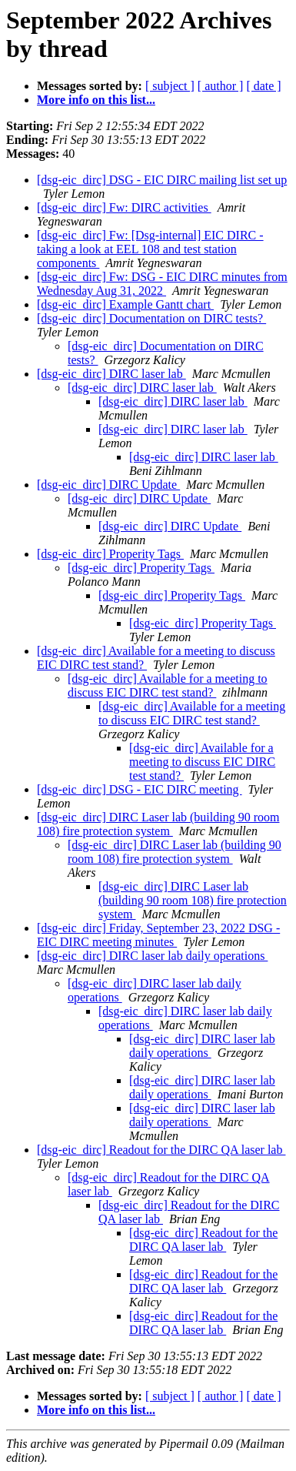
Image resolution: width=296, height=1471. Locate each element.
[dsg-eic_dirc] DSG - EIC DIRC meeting (139, 789)
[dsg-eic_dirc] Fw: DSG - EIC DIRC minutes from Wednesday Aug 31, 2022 (162, 283)
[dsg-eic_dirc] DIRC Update (108, 484)
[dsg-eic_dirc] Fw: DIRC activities (124, 207)
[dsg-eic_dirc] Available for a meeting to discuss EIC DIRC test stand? (168, 685)
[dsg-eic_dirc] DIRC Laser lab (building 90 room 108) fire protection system (158, 824)
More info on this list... (96, 99)
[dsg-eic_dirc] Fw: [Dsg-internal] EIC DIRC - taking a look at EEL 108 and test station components (150, 249)
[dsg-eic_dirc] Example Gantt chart (125, 304)
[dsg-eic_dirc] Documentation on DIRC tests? (151, 318)
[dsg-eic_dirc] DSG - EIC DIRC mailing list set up (162, 179)
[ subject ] (170, 85)
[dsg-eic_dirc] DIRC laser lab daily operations (152, 955)
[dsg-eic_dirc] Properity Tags (110, 553)
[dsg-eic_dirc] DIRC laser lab (111, 373)
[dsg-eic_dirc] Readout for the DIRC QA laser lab (161, 1149)
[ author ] (221, 85)
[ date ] (263, 85)
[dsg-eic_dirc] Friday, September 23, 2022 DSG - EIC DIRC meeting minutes (158, 934)
